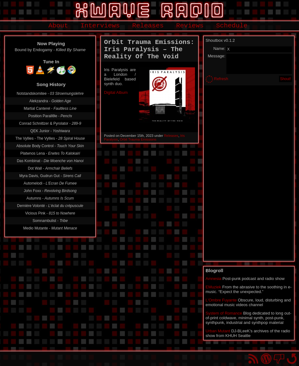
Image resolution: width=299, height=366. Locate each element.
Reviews (189, 25)
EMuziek (213, 287)
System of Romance (224, 313)
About (58, 25)
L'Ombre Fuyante (221, 300)
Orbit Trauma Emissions (138, 139)
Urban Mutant (218, 331)
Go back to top (291, 358)
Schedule (232, 25)
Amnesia (213, 278)
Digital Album (116, 92)
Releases (148, 25)
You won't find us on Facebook (278, 358)
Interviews (100, 25)
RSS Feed (253, 358)
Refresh (221, 78)
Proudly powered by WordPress (266, 358)
